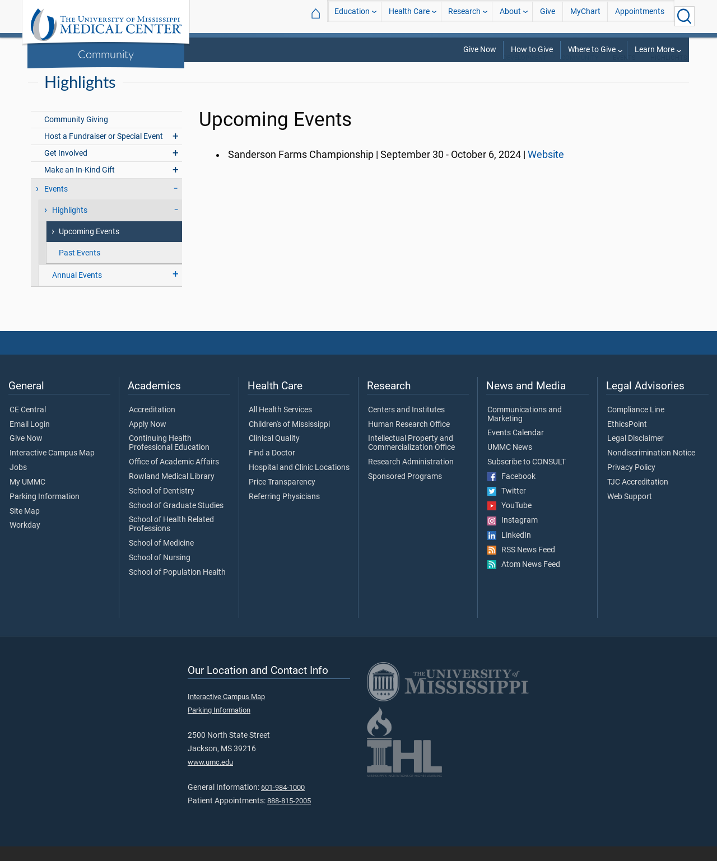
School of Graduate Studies (176, 520)
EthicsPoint (627, 439)
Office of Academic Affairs (174, 476)
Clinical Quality (274, 453)
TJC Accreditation (637, 496)
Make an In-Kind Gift (79, 184)
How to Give (532, 49)
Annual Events (77, 290)
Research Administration (411, 476)
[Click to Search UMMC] (684, 16)
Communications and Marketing (524, 429)
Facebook (511, 491)
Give (547, 16)
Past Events (79, 267)
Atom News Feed (523, 579)
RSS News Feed (521, 564)
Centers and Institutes (406, 424)
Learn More (654, 49)
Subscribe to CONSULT (526, 476)
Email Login (30, 439)
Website (546, 169)
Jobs (18, 482)
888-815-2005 (289, 815)
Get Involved (65, 168)
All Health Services (280, 424)
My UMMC (27, 496)
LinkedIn (509, 550)
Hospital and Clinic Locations (299, 482)
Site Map (25, 526)
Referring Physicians (284, 511)
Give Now (479, 49)
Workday (25, 540)
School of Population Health (177, 587)
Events (56, 203)
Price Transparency (282, 496)
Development (525, 72)
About (510, 16)
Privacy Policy (631, 482)
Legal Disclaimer (635, 453)
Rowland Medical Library (172, 491)
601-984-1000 (283, 802)
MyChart (585, 16)
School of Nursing (159, 572)
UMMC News (509, 462)
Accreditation (152, 424)
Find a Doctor (272, 467)
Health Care (409, 16)
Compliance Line (635, 424)
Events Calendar (515, 447)
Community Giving (76, 134)
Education (352, 16)
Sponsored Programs (405, 491)
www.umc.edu (210, 776)
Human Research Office (409, 439)
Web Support (629, 511)
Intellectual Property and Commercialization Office (411, 458)
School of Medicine (161, 557)
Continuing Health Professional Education (169, 458)
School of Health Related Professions (171, 539)
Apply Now (147, 439)
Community (106, 54)
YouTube (509, 520)
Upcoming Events (89, 246)
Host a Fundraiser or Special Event (103, 151)
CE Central (28, 424)
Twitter (506, 505)
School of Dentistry (161, 505)
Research (464, 16)
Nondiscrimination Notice (651, 467)
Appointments (639, 16)
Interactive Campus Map (52, 467)
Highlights (69, 225)
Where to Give (592, 49)
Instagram (512, 534)
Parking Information (45, 511)
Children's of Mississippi (289, 439)
